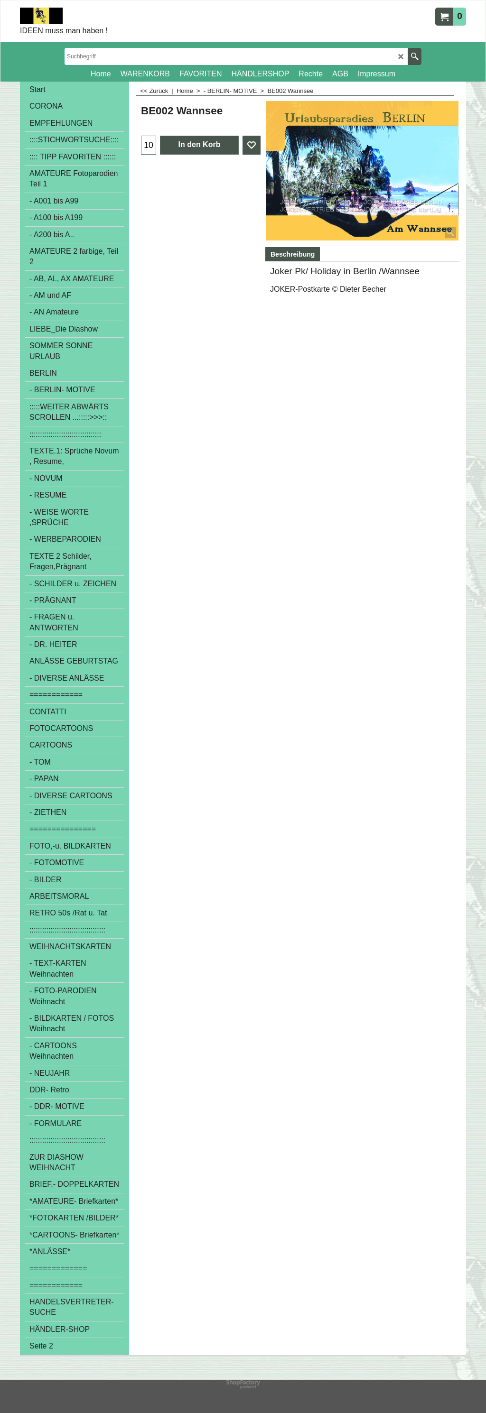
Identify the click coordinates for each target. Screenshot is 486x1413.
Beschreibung (293, 254)
